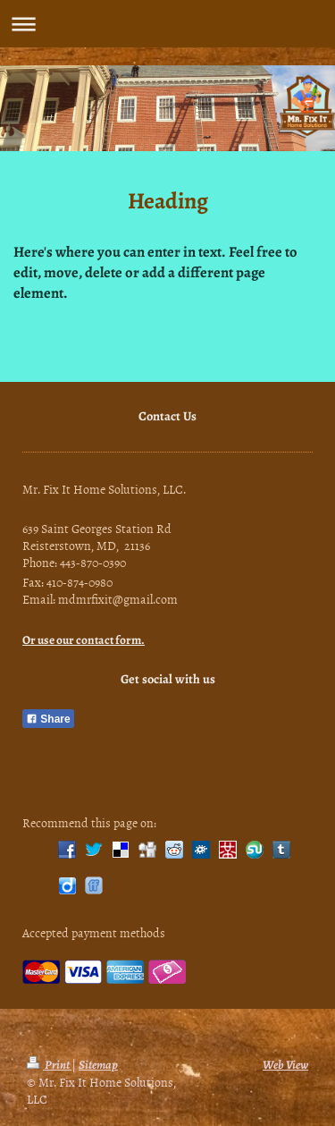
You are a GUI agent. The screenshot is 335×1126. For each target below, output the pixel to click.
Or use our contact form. (83, 639)
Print (49, 1064)
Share (48, 719)
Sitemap (98, 1064)
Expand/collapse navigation (167, 23)
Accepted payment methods (93, 932)
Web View (285, 1064)
